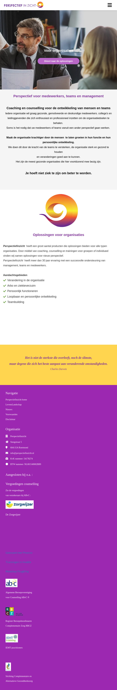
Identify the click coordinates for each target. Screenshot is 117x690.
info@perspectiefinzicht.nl (22, 453)
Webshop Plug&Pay (17, 571)
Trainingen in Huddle (18, 562)
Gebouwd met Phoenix (19, 552)
